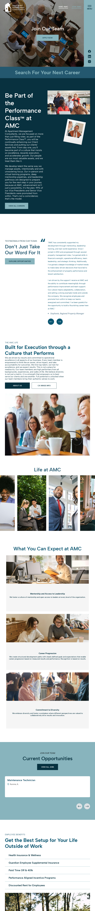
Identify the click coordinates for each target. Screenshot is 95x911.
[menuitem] (63, 7)
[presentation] (79, 806)
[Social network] (89, 51)
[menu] (89, 6)
